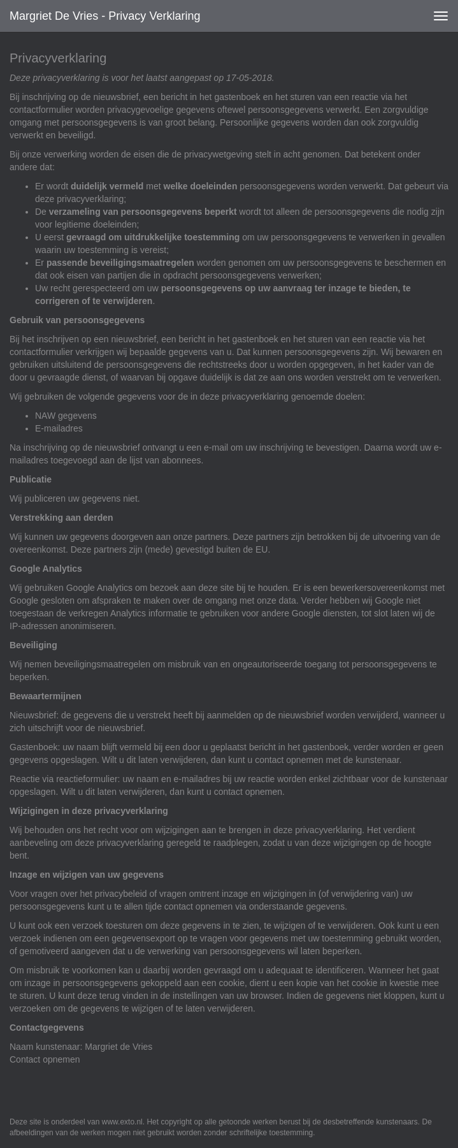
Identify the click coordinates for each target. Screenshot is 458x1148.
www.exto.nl (122, 1121)
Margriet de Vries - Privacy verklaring (105, 16)
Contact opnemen (45, 1059)
